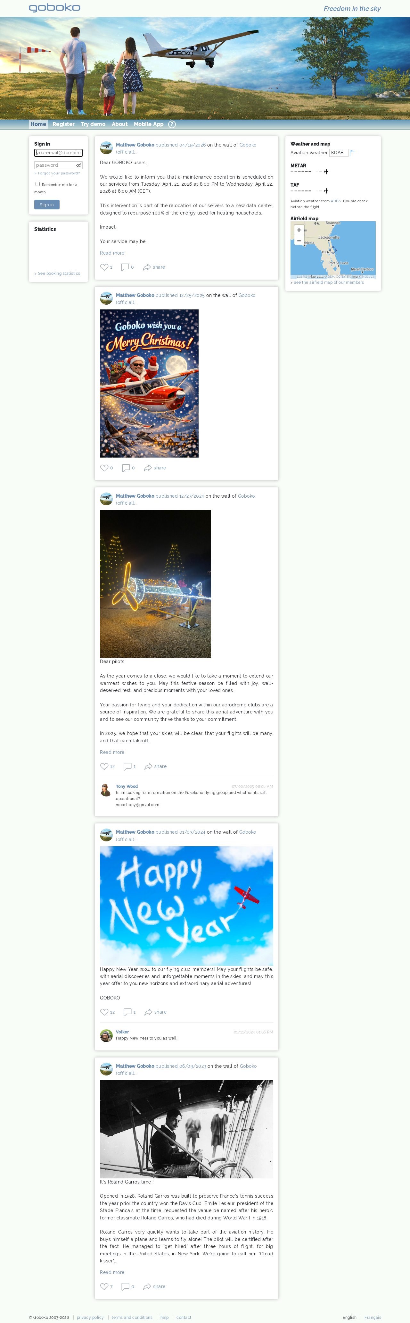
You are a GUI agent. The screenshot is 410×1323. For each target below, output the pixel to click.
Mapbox (368, 276)
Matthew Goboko (106, 149)
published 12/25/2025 (180, 295)
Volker (106, 1035)
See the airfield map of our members (329, 282)
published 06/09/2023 (181, 1066)
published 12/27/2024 (180, 496)
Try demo (93, 124)
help (164, 1317)
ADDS (336, 201)
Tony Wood (106, 792)
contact (184, 1317)
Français (373, 1317)
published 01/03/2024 (181, 832)
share (159, 267)
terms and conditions (132, 1317)
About (120, 124)
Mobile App (149, 124)
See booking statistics (59, 273)
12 (112, 766)
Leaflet (302, 276)
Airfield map (304, 218)
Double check (355, 201)
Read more (112, 253)
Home (38, 124)
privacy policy (90, 1317)
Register (64, 124)
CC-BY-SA (343, 276)
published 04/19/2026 (181, 144)
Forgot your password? (59, 173)
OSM (331, 276)
